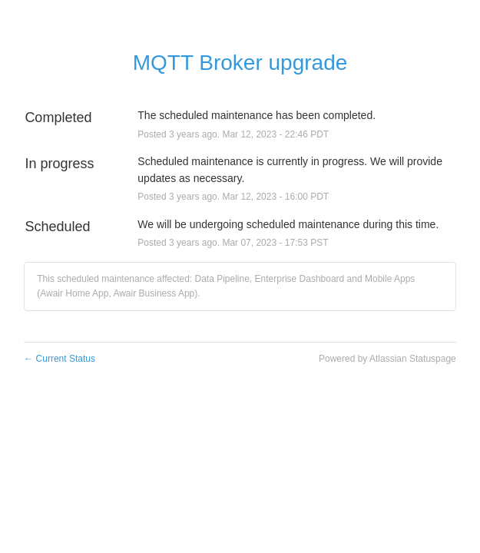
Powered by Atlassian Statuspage (387, 358)
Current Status (59, 358)
